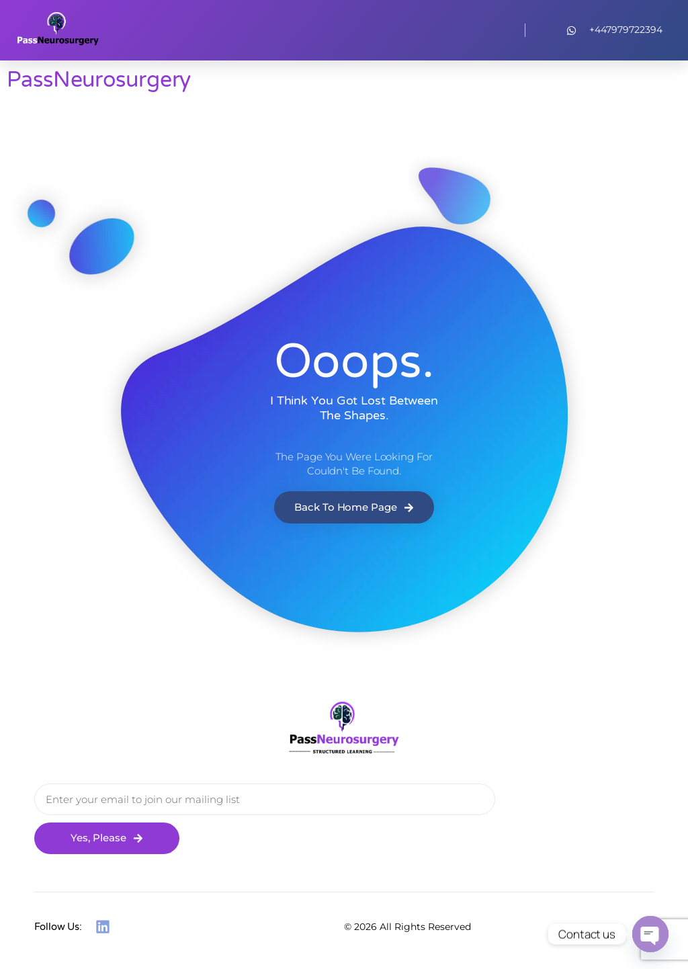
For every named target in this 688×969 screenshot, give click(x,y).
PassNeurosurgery (99, 80)
